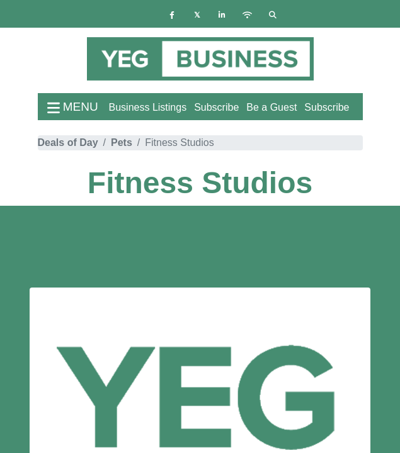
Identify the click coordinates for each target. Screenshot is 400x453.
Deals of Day (68, 142)
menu (72, 106)
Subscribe (326, 107)
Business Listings (148, 107)
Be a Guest (271, 107)
